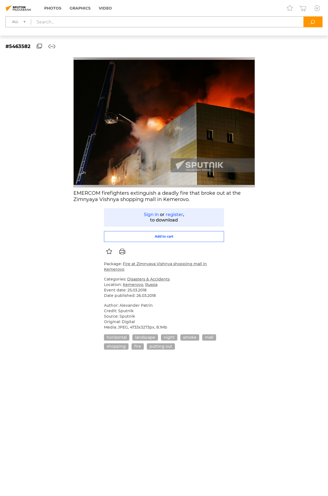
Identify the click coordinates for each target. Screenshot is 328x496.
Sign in (151, 214)
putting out (161, 346)
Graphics (80, 8)
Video (105, 8)
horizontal (117, 337)
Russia (151, 284)
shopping (116, 346)
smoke (189, 337)
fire (137, 346)
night (169, 337)
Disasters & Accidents (148, 279)
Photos (52, 8)
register (174, 214)
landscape (145, 337)
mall (209, 337)
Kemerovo (133, 284)
